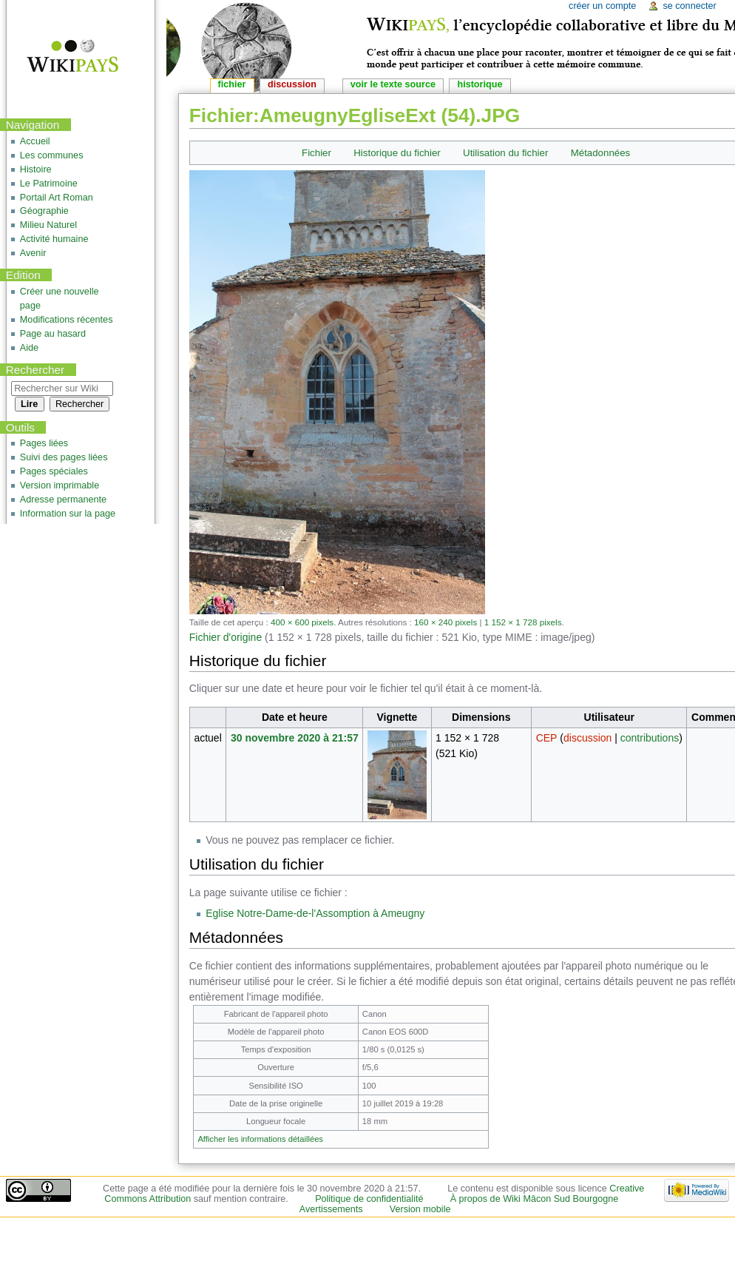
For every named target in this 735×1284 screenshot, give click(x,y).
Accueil (35, 141)
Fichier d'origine (225, 637)
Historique (479, 84)
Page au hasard (53, 334)
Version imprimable (59, 485)
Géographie (44, 211)
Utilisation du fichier (505, 152)
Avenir (33, 253)
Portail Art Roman (56, 197)
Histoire (36, 169)
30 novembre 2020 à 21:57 (295, 738)
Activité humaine (54, 239)
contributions (649, 738)
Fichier (316, 152)
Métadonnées (601, 152)
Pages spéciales (54, 471)
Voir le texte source (393, 84)
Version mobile (420, 1209)
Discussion (292, 84)
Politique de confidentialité (369, 1199)
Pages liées (44, 443)
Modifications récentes (66, 320)
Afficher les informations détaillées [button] (260, 1139)
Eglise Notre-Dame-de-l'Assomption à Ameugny (315, 913)
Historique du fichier (397, 152)
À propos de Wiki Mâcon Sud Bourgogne (534, 1199)
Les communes (52, 155)
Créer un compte (602, 6)
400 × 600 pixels (302, 622)
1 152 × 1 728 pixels (523, 622)
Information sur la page (67, 513)
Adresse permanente (63, 499)
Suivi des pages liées (64, 457)
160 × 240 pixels (445, 622)
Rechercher (35, 369)
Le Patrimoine (49, 183)
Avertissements (331, 1209)
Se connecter (689, 6)
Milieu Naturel (48, 225)
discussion (587, 738)
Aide (29, 348)
